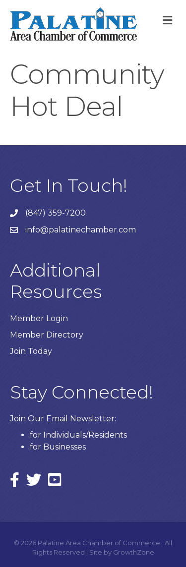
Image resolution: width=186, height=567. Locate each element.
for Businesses (58, 447)
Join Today (31, 351)
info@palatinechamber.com (80, 229)
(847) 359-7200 (55, 213)
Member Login (39, 318)
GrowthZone (133, 552)
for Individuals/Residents (78, 435)
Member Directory (46, 335)
